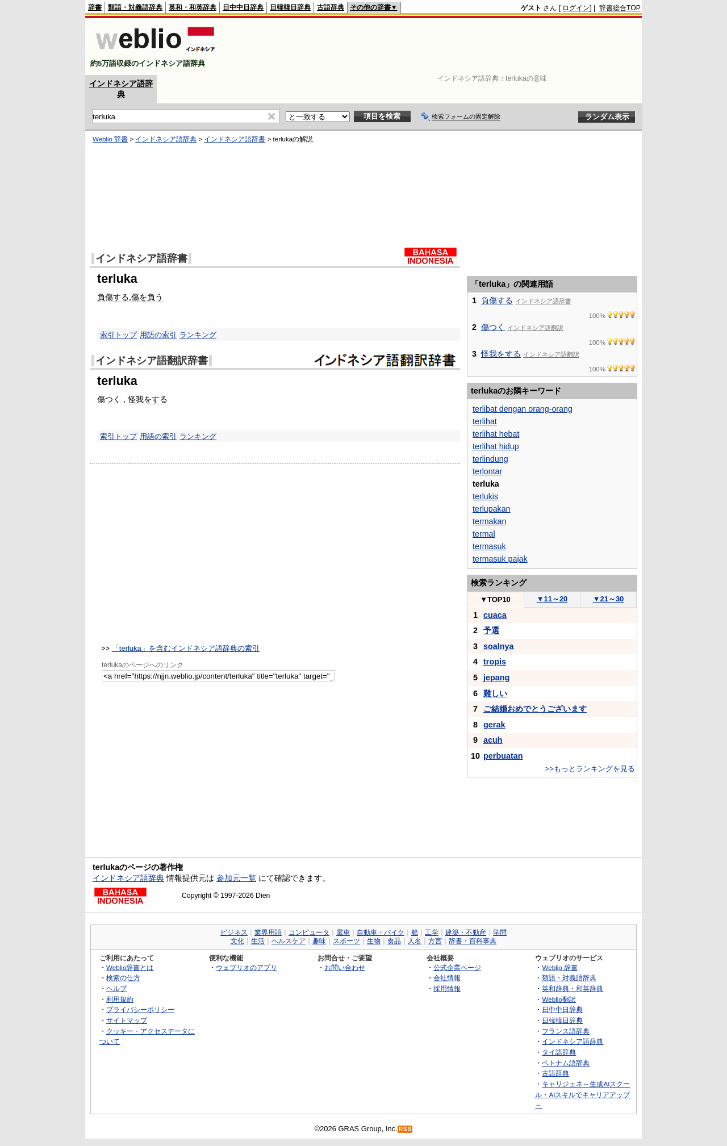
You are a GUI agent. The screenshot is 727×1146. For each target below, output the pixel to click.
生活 (258, 941)
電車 (343, 932)
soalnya (498, 646)
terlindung (490, 458)
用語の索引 (158, 335)
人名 (414, 941)
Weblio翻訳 (558, 999)
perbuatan (503, 755)
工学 (431, 932)
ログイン (576, 8)
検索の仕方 (123, 977)
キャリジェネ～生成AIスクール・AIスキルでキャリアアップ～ (582, 1094)
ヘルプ (116, 988)
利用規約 (119, 999)
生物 (374, 941)
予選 (491, 630)
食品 (394, 941)
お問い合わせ (344, 967)
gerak (494, 724)
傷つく (493, 327)
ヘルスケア (288, 941)
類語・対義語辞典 (135, 7)
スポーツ (346, 941)
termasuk (489, 546)
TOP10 (495, 599)
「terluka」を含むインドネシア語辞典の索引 (186, 648)
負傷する (113, 297)
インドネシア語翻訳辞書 (151, 360)
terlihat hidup (496, 446)
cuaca (495, 615)
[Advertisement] (434, 46)
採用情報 (447, 988)
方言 (435, 941)
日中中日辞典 (243, 7)
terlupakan (492, 508)
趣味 (319, 941)
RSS (405, 1129)
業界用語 (268, 932)
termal (484, 533)
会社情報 (447, 977)
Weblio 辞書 (110, 139)
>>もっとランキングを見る (590, 768)
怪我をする (148, 399)
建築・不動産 (465, 932)
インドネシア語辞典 (166, 139)
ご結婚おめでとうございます (535, 708)
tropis (494, 661)
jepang (496, 677)
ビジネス (234, 932)
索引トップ (118, 335)
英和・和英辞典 (192, 7)
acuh (493, 740)
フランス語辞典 (566, 1031)
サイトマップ (126, 1020)
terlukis (485, 496)
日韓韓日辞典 (290, 7)
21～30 (608, 599)
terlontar (487, 471)
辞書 (95, 7)
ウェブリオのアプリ (246, 967)
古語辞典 (330, 7)
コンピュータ (309, 932)
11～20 (552, 599)
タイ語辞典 (559, 1052)
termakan (489, 521)
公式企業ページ (457, 967)
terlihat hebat (496, 433)
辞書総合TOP (620, 8)
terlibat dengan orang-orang (523, 408)
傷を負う (147, 297)
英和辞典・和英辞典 (572, 988)
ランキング (197, 335)
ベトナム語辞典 (566, 1062)
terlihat (485, 421)
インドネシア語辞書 (234, 139)
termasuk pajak (500, 558)
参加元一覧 (236, 877)
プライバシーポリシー (140, 1009)
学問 (500, 932)
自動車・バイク (380, 932)
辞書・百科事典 (472, 941)
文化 (237, 941)
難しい (495, 693)
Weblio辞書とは (129, 967)
